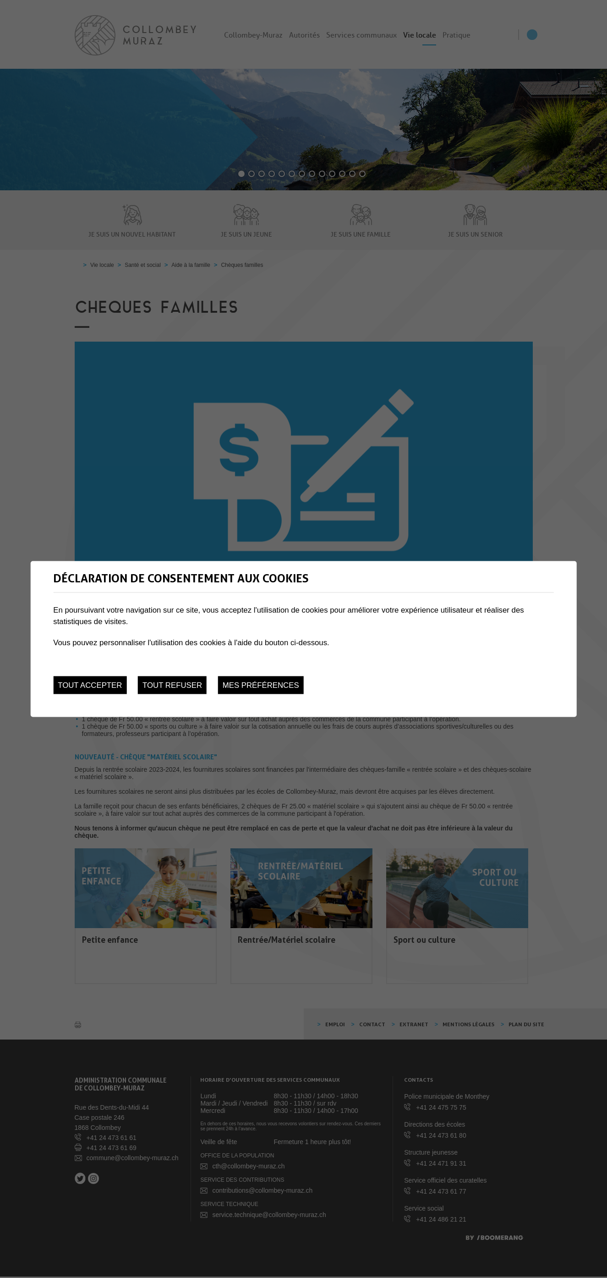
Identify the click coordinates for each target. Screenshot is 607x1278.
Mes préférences (261, 685)
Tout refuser (172, 685)
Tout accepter (90, 685)
